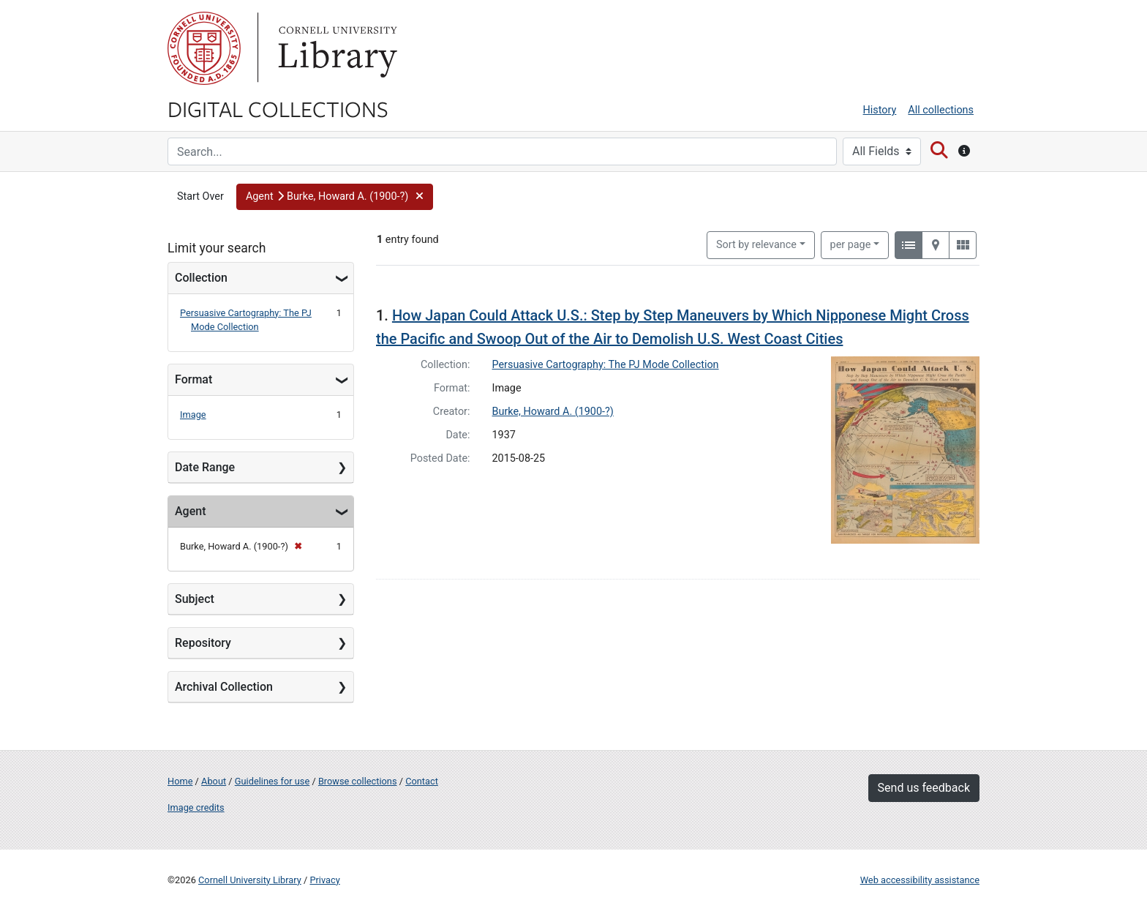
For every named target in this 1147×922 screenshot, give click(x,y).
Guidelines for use (272, 781)
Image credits (196, 807)
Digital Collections (278, 108)
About (213, 781)
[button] (334, 197)
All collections (941, 110)
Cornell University (204, 48)
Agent (190, 511)
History (880, 110)
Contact (421, 781)
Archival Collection (224, 687)
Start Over (200, 196)
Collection (201, 278)
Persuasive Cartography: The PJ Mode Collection (605, 365)
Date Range (205, 467)
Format (193, 379)
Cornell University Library (249, 879)
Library (335, 48)
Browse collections (357, 781)
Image (193, 414)
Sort (756, 245)
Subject (194, 599)
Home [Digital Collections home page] (180, 781)
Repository (203, 643)
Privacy (324, 879)
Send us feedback (924, 788)
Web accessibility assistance (919, 879)
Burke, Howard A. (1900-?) (553, 411)
